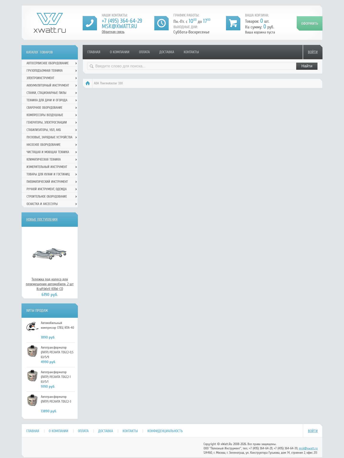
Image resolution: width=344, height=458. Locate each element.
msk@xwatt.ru (119, 26)
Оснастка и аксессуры (42, 204)
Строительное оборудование (47, 196)
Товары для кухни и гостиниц (48, 174)
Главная (93, 52)
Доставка (166, 52)
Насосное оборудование (43, 145)
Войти (313, 52)
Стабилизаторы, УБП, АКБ (44, 130)
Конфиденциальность (165, 431)
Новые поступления (42, 219)
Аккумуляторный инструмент (48, 85)
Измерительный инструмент (47, 167)
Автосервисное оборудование (48, 63)
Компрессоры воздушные (45, 115)
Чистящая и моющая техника (48, 152)
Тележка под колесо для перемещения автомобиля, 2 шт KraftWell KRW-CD (50, 284)
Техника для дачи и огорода (47, 100)
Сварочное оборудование (44, 108)
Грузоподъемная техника (45, 71)
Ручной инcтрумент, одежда (47, 189)
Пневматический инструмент (47, 182)
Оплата (144, 52)
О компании (119, 52)
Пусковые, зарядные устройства (49, 137)
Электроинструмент (40, 78)
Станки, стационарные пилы (46, 93)
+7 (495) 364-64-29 (122, 20)
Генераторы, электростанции (47, 122)
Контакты (191, 52)
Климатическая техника (44, 159)
